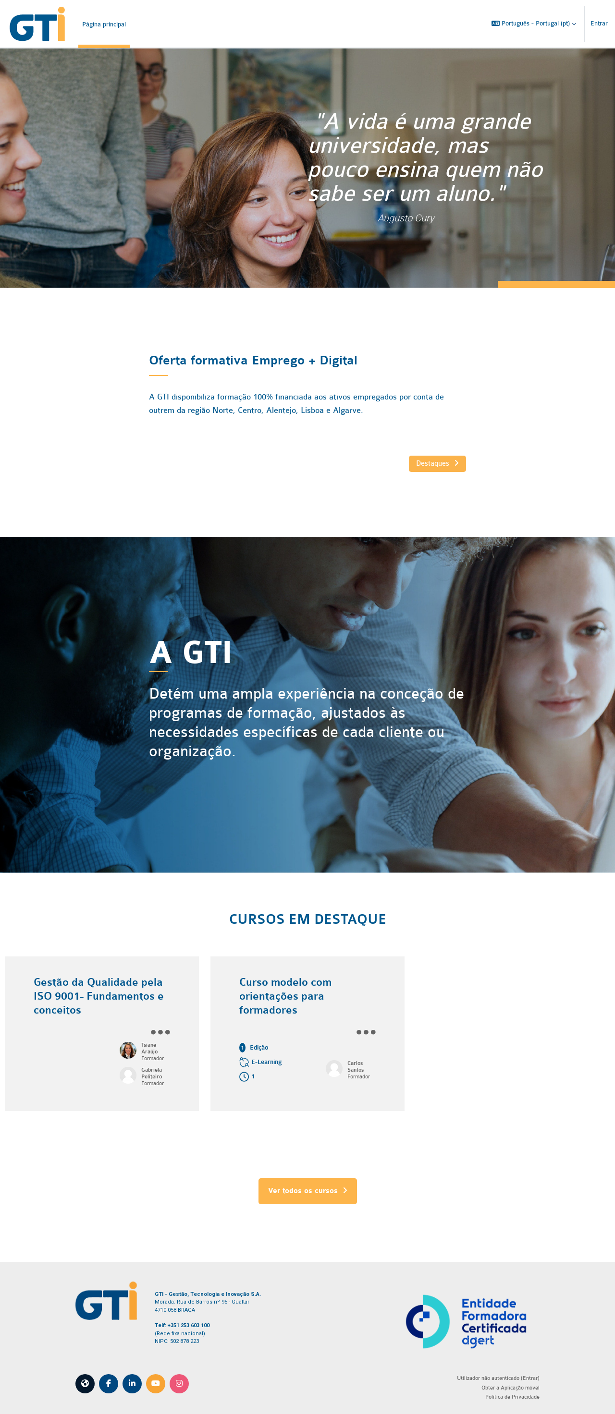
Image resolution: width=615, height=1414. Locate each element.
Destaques (432, 463)
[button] (533, 24)
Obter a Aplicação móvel (503, 1386)
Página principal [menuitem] (104, 24)
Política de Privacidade (505, 1395)
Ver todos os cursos (307, 1191)
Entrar (599, 23)
